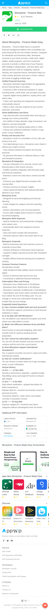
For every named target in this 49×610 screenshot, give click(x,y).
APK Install (6, 551)
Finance (17, 8)
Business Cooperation (10, 594)
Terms (26, 608)
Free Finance (8, 436)
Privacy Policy (40, 605)
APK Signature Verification (12, 555)
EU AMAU (33, 608)
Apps (10, 8)
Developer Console (9, 569)
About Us (5, 586)
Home (4, 8)
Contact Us (6, 590)
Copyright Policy (17, 608)
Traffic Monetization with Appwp (14, 576)
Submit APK (6, 572)
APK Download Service (11, 559)
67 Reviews (28, 17)
